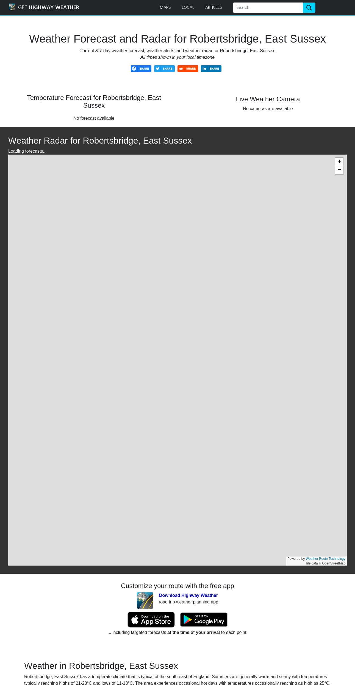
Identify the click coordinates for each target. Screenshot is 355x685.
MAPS (165, 7)
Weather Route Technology (325, 559)
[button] (339, 162)
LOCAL (188, 7)
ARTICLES (213, 7)
